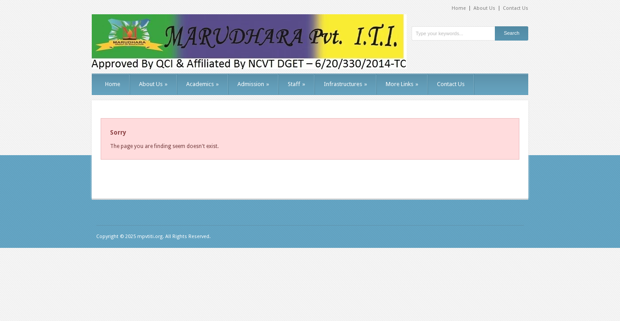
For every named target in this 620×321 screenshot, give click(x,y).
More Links (402, 84)
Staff (296, 84)
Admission (253, 84)
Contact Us (515, 8)
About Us (484, 8)
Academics (202, 84)
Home (459, 8)
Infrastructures (345, 84)
